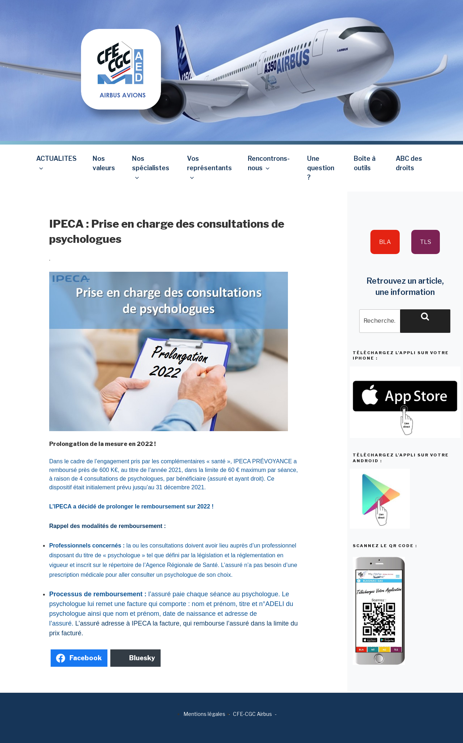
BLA (385, 242)
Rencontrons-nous (269, 163)
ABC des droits (409, 163)
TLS (425, 242)
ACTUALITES (56, 163)
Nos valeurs (104, 163)
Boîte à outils (364, 163)
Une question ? (320, 168)
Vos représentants (209, 168)
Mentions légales (204, 714)
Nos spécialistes (150, 168)
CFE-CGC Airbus (252, 714)
